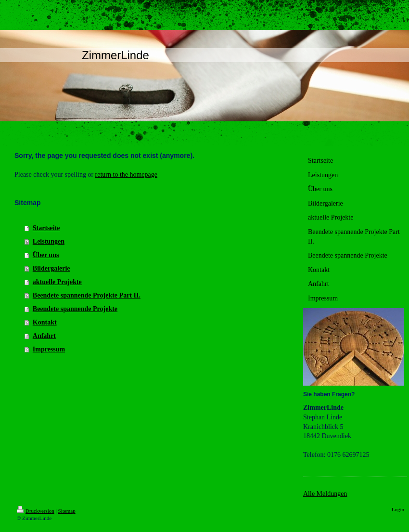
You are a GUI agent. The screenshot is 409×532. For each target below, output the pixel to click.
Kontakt (45, 322)
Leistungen (48, 241)
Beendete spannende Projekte (75, 308)
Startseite (46, 228)
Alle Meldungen (325, 493)
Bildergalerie (51, 268)
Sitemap (67, 511)
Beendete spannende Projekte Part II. (87, 295)
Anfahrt (44, 335)
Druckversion (35, 511)
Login (398, 509)
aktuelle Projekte (57, 281)
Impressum (49, 349)
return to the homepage (126, 174)
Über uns (46, 255)
